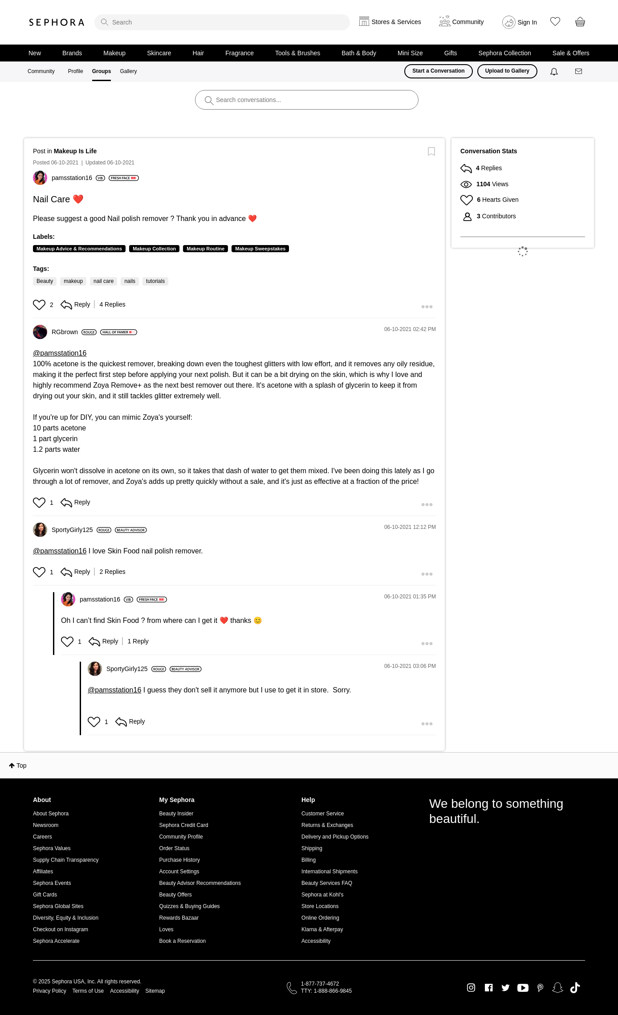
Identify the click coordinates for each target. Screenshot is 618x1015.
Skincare (159, 53)
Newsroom (45, 825)
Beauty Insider (176, 813)
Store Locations (319, 906)
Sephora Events (52, 883)
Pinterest (540, 988)
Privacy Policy (49, 991)
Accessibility (315, 941)
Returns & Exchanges (327, 825)
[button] (40, 304)
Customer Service (322, 813)
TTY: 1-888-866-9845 (326, 991)
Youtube (523, 988)
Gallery (128, 71)
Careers (42, 837)
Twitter (505, 988)
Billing (308, 860)
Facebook (488, 988)
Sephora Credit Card (183, 825)
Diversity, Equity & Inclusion (65, 918)
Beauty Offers (175, 895)
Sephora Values (52, 848)
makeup (73, 281)
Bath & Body (359, 53)
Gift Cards (45, 895)
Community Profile (181, 837)
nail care (104, 281)
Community (41, 71)
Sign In (527, 22)
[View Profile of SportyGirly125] (81, 530)
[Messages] (579, 71)
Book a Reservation (182, 941)
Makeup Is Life (75, 151)
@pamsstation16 (59, 353)
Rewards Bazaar (179, 918)
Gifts (450, 53)
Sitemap (155, 991)
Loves (166, 929)
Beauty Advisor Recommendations (200, 883)
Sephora (56, 22)
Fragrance (239, 53)
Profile (75, 71)
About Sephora (51, 813)
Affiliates (43, 871)
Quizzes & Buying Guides (189, 906)
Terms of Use (88, 991)
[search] (222, 22)
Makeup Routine (205, 248)
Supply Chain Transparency (65, 860)
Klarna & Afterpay (322, 929)
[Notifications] (555, 71)
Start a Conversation (438, 71)
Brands (72, 53)
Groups (101, 71)
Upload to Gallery (507, 71)
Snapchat (557, 988)
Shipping (311, 848)
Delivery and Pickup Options (335, 837)
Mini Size (410, 53)
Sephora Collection (505, 53)
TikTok (575, 988)
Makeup (114, 53)
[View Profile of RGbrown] (74, 332)
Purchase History (179, 860)
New (34, 53)
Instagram (471, 988)
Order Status (174, 848)
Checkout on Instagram (60, 929)
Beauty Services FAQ (326, 883)
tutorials (155, 281)
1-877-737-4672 (320, 984)
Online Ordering (320, 918)
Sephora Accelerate (56, 941)
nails (129, 281)
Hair (198, 53)
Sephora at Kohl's (322, 895)
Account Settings (179, 871)
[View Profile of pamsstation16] (78, 178)
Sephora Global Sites (58, 906)
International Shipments (329, 871)
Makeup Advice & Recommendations (79, 248)
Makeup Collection (154, 248)
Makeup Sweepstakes (260, 248)
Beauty (45, 281)
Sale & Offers (571, 53)
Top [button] (21, 765)
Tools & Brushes (297, 53)
